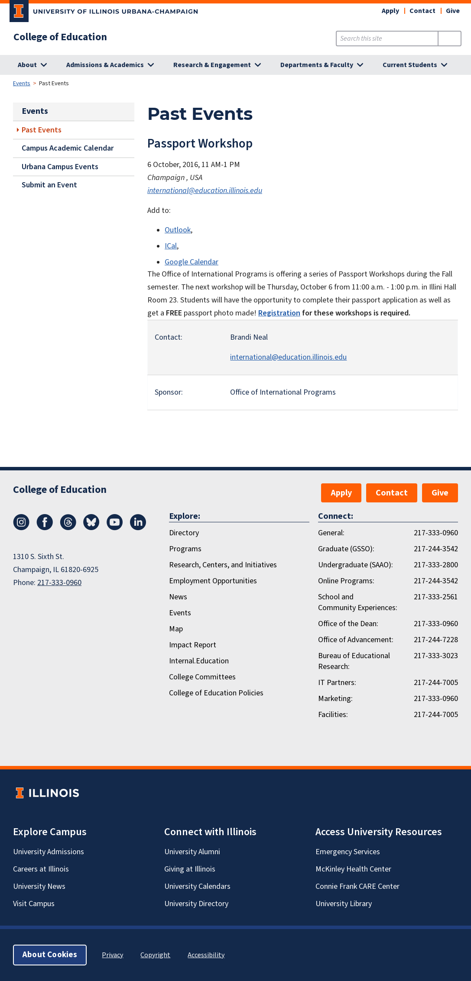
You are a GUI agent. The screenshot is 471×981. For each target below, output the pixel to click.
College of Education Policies (216, 693)
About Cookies (50, 955)
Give (453, 11)
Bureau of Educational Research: (354, 661)
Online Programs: (346, 581)
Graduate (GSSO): (346, 549)
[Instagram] (21, 528)
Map (176, 629)
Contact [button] (422, 11)
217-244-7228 (436, 639)
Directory (184, 532)
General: (331, 532)
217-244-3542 (436, 549)
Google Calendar (191, 262)
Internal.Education (199, 661)
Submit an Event (49, 185)
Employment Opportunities (213, 581)
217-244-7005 (436, 682)
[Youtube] (115, 528)
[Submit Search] (449, 38)
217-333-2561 (436, 597)
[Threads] (68, 528)
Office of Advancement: (355, 639)
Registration (279, 313)
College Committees (202, 677)
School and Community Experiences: (357, 602)
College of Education (60, 37)
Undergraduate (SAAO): (355, 565)
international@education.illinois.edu (204, 190)
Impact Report (192, 645)
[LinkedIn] (138, 528)
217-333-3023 (436, 655)
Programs (185, 549)
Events (21, 83)
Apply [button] (390, 11)
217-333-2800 (436, 565)
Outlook (178, 230)
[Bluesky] (91, 528)
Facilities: (333, 714)
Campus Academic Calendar (68, 148)
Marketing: (335, 698)
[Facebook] (44, 528)
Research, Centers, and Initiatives (223, 565)
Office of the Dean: (348, 623)
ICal (171, 246)
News (178, 597)
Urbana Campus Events (60, 166)
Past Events (42, 130)
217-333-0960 (59, 582)
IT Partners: (337, 682)
